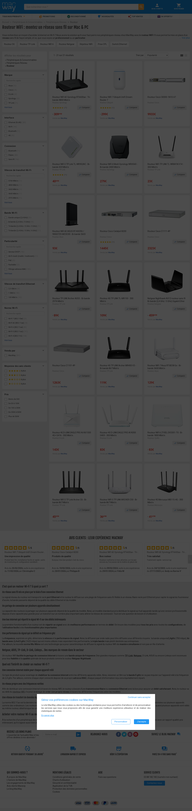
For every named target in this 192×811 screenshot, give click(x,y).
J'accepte (141, 723)
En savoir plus (47, 716)
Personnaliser (120, 723)
